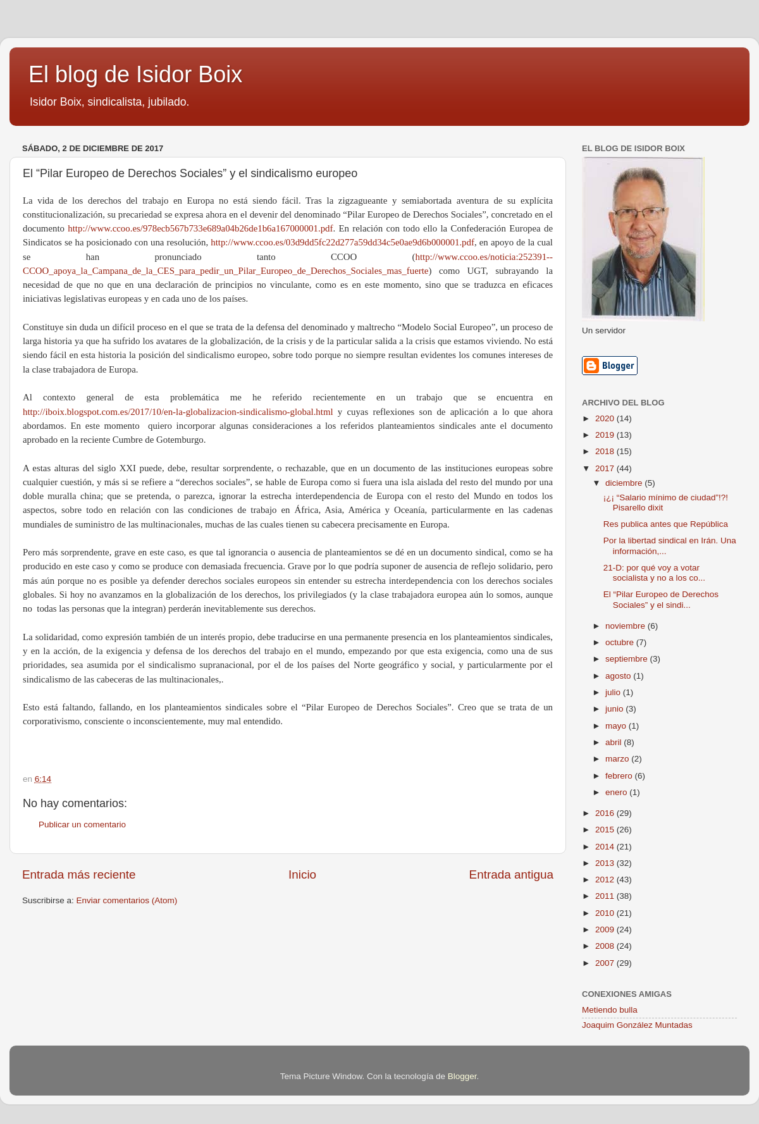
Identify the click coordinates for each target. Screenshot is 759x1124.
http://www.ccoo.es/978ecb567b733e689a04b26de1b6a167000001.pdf (200, 228)
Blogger (462, 1076)
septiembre (627, 659)
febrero (620, 776)
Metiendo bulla (610, 1010)
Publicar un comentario (82, 824)
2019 (606, 435)
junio (615, 708)
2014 (606, 846)
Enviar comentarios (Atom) (127, 900)
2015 (606, 829)
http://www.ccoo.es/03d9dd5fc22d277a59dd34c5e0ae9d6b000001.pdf (342, 242)
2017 (606, 468)
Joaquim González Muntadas (637, 1025)
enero (617, 792)
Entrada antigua (511, 874)
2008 (606, 946)
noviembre (626, 626)
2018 (606, 451)
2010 (606, 913)
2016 (606, 813)
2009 (606, 929)
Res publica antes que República (665, 524)
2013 (606, 863)
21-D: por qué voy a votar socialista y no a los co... (654, 573)
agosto (619, 676)
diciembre (625, 483)
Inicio (302, 874)
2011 (606, 896)
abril (614, 742)
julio (614, 692)
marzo (618, 758)
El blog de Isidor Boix (135, 74)
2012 (606, 879)
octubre (620, 642)
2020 (606, 418)
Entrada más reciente (79, 874)
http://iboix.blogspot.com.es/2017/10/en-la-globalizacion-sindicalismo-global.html (178, 412)
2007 (606, 963)
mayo (617, 726)
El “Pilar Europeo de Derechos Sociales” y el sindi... (661, 599)
